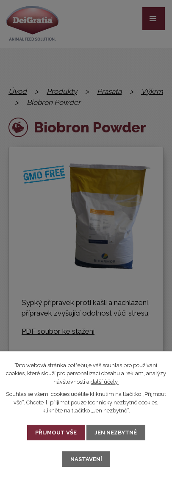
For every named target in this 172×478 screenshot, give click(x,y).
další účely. (105, 382)
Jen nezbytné (115, 432)
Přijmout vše (56, 432)
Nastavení (86, 459)
